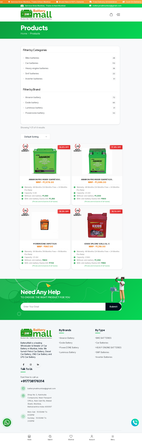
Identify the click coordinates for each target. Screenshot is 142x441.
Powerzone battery (70, 113)
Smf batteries (70, 73)
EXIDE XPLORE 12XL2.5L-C (97, 244)
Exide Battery (66, 342)
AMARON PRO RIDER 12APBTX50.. (45, 179)
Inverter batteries (70, 78)
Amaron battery (70, 97)
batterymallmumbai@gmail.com (42, 389)
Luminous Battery (68, 352)
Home (24, 33)
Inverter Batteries (104, 357)
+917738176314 (32, 382)
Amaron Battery (67, 338)
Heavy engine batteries (70, 68)
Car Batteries (102, 342)
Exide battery (70, 102)
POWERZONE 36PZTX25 (45, 244)
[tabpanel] (71, 207)
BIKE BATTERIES (103, 338)
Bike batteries (70, 58)
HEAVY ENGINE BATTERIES (108, 347)
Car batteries (70, 63)
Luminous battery (70, 107)
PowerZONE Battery (69, 347)
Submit (113, 306)
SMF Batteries (102, 352)
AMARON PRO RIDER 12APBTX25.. (97, 179)
